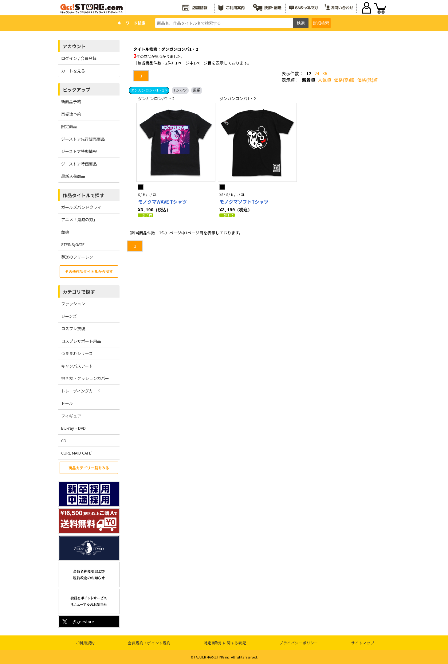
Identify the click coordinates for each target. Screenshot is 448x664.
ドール (67, 403)
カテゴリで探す (79, 291)
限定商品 (69, 126)
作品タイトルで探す (83, 195)
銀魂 (65, 232)
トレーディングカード (81, 391)
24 (316, 73)
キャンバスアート (77, 366)
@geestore (77, 621)
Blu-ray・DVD (73, 428)
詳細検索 (321, 23)
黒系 (196, 90)
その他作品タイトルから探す (89, 271)
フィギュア (71, 416)
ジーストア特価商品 (79, 164)
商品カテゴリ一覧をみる (89, 467)
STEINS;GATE (72, 244)
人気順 (324, 80)
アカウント (74, 46)
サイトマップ (363, 642)
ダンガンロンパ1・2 (156, 98)
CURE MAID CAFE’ (76, 453)
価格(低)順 (367, 80)
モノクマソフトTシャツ (244, 201)
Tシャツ (180, 90)
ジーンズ (69, 316)
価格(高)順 (344, 80)
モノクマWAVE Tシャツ (162, 201)
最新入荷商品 (73, 176)
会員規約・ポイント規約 (149, 642)
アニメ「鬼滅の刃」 (79, 219)
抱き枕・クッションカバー (85, 378)
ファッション (73, 304)
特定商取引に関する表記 (225, 642)
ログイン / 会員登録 (78, 58)
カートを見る (73, 71)
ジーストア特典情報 (79, 151)
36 (324, 73)
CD (63, 440)
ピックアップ (76, 89)
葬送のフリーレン (77, 257)
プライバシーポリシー (298, 642)
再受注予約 (71, 114)
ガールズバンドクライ (81, 207)
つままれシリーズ (77, 353)
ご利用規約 (85, 642)
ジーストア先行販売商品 (83, 139)
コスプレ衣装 (73, 328)
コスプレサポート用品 (81, 341)
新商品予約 (71, 101)
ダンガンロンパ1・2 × (149, 90)
